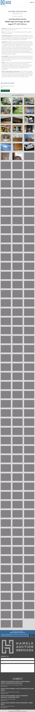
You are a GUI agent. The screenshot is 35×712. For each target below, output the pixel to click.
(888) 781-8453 (4, 693)
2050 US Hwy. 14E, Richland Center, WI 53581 (10, 692)
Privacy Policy (17, 710)
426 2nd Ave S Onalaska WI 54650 (8, 699)
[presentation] (9, 675)
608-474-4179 (4, 707)
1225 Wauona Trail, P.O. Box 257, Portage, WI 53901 (11, 685)
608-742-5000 (4, 686)
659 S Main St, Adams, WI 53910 (7, 706)
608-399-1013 (4, 700)
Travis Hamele (20, 16)
